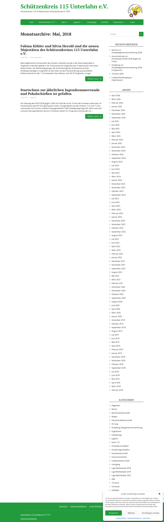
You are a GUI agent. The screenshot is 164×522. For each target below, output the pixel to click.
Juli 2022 (115, 239)
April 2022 (116, 246)
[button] (159, 494)
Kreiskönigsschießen (120, 449)
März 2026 (116, 99)
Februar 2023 (117, 213)
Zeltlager (115, 490)
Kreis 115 (115, 442)
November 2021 (118, 265)
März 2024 (116, 176)
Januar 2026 (117, 106)
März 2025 (116, 136)
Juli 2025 (115, 121)
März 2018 (116, 386)
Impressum (146, 518)
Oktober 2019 (117, 324)
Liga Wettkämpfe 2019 (121, 472)
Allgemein (33, 98)
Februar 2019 (117, 349)
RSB (113, 479)
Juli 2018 (115, 371)
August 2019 (117, 331)
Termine (115, 483)
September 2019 (119, 327)
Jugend (77, 22)
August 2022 (117, 235)
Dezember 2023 (118, 184)
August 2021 (117, 272)
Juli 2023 (115, 198)
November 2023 (118, 187)
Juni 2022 (115, 243)
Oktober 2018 (117, 364)
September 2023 (119, 195)
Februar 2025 (117, 139)
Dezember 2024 (118, 147)
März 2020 (116, 312)
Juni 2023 (115, 202)
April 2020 (116, 309)
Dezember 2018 (118, 357)
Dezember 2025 (118, 110)
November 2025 (118, 114)
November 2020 (118, 290)
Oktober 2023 (117, 191)
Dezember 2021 (118, 261)
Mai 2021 (115, 276)
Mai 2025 (115, 128)
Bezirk (114, 409)
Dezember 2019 (118, 320)
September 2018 (119, 368)
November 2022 (118, 224)
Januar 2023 (117, 217)
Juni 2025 (115, 125)
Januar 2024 (117, 180)
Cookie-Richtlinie (121, 518)
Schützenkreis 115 (46, 22)
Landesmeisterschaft (120, 460)
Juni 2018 (115, 375)
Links (132, 22)
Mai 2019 (115, 342)
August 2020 (117, 301)
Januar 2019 (117, 353)
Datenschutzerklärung (135, 518)
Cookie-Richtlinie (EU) (97, 506)
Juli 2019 (115, 335)
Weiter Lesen (93, 79)
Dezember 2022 (118, 220)
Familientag (117, 435)
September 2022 (119, 231)
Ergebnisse (116, 431)
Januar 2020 (117, 316)
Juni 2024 (115, 169)
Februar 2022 (117, 254)
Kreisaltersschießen (120, 446)
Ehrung (115, 424)
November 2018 (118, 360)
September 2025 (119, 117)
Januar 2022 (117, 257)
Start (31, 22)
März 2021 (116, 279)
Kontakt (104, 22)
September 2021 (119, 268)
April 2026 (116, 95)
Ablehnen (131, 513)
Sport (64, 22)
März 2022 (116, 250)
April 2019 (116, 346)
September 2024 (119, 158)
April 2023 (116, 206)
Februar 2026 (117, 103)
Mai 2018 (115, 379)
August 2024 (117, 161)
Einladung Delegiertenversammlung (127, 427)
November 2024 (118, 150)
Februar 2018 (117, 390)
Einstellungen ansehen (150, 513)
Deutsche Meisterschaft (122, 420)
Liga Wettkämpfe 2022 (121, 475)
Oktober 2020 (117, 294)
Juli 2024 (115, 165)
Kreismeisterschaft (120, 453)
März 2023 (116, 209)
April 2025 (116, 132)
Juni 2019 (115, 338)
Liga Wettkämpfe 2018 (121, 468)
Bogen (114, 416)
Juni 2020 (115, 305)
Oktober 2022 (117, 228)
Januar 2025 (117, 143)
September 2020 (119, 298)
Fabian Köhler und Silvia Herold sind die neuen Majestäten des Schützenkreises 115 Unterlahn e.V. (59, 50)
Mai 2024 (115, 173)
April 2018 (116, 382)
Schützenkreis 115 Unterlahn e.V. (82, 6)
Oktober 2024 (117, 154)
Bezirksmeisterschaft (121, 413)
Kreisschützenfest (35, 57)
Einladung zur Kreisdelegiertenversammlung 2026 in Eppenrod (127, 67)
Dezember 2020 (118, 287)
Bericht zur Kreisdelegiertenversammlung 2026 (127, 51)
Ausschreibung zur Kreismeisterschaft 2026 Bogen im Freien (126, 59)
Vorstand (115, 486)
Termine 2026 (117, 74)
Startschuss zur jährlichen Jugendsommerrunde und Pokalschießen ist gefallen (60, 92)
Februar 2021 (117, 283)
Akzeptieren (113, 513)
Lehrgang (116, 464)
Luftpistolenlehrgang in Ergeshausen (122, 78)
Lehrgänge (91, 22)
